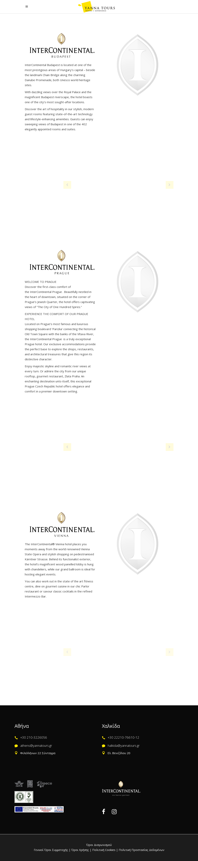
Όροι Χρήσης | (81, 850)
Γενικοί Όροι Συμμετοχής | (52, 850)
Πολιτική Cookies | (104, 850)
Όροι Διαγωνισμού (99, 845)
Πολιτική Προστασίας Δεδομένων (141, 850)
